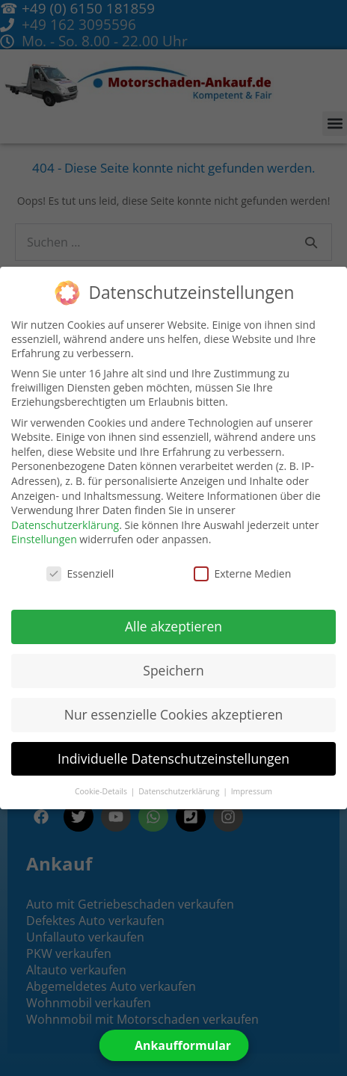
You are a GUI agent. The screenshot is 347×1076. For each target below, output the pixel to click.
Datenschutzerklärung (65, 525)
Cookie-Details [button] (102, 791)
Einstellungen (44, 539)
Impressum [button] (251, 791)
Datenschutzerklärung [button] (179, 791)
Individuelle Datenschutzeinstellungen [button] (173, 758)
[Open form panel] (173, 1045)
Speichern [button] (173, 670)
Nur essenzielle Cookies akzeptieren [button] (173, 714)
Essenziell (80, 573)
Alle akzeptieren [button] (173, 626)
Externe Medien (243, 573)
